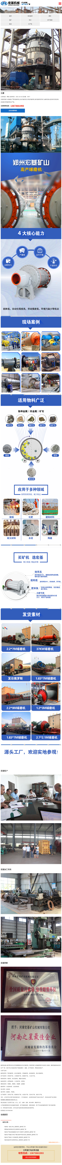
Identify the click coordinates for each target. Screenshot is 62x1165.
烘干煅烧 (49, 20)
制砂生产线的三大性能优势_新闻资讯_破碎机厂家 (16, 1137)
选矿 (10, 20)
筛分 (30, 20)
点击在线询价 (13, 110)
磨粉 (50, 16)
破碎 (10, 16)
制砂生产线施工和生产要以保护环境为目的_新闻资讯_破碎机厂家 (20, 1134)
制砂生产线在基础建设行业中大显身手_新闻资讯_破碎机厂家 (19, 1132)
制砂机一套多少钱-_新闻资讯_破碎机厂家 (14, 1126)
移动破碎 (30, 16)
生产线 (30, 24)
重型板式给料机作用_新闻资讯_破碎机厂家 (14, 1129)
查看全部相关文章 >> (54, 1142)
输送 (10, 24)
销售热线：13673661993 (31, 1153)
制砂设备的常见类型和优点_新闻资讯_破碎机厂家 (16, 1140)
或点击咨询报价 (30, 1157)
